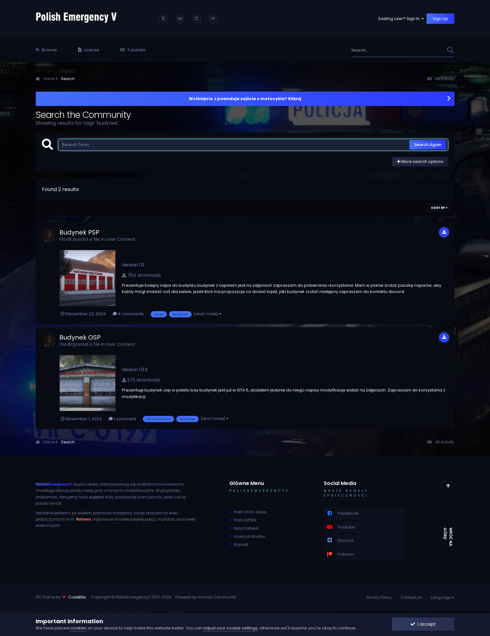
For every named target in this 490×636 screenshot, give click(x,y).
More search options (420, 161)
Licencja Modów (249, 536)
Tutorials (133, 50)
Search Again (427, 145)
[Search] (382, 50)
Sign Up (440, 19)
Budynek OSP (80, 337)
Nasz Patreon (246, 528)
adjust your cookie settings (230, 628)
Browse (46, 50)
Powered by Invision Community (206, 597)
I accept (423, 624)
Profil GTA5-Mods (250, 512)
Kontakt (241, 544)
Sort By (439, 207)
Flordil (65, 239)
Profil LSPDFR (245, 520)
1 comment (122, 419)
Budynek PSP (79, 232)
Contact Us (411, 597)
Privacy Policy (379, 597)
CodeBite (77, 597)
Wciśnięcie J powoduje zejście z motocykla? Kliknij (245, 99)
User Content (120, 239)
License (88, 50)
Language (442, 597)
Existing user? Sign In (401, 19)
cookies (78, 628)
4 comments (128, 314)
